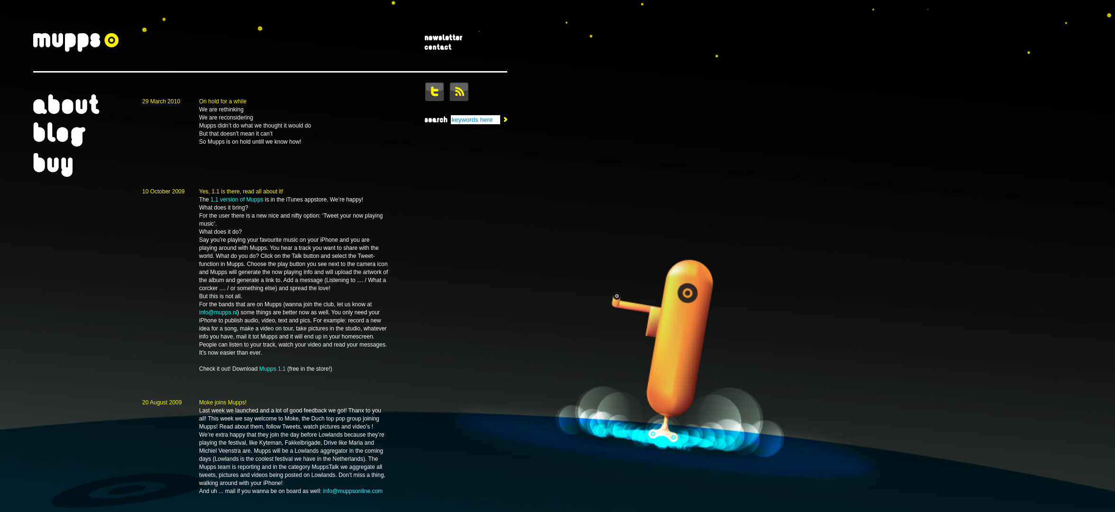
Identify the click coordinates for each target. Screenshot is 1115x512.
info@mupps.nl (218, 312)
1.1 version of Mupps (236, 199)
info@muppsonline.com (353, 491)
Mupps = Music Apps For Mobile (76, 43)
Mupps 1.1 (272, 369)
